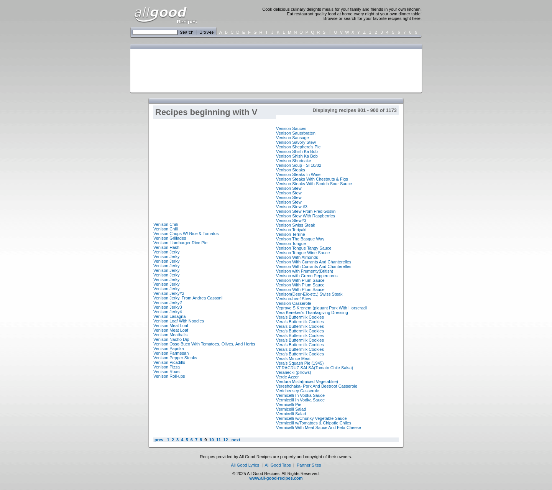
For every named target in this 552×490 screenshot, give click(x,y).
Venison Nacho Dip (171, 339)
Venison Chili (165, 224)
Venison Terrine (290, 234)
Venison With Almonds (297, 257)
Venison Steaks (290, 170)
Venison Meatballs (170, 334)
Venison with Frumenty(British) (304, 271)
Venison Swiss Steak (295, 225)
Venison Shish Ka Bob (297, 151)
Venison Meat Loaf (170, 325)
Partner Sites (309, 465)
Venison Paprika (168, 348)
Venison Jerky (166, 252)
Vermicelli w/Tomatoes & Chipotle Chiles (313, 423)
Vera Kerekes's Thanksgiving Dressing (312, 312)
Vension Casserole (293, 303)
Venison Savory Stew (296, 142)
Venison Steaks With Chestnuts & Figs (312, 179)
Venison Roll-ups (169, 376)
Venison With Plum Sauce (300, 280)
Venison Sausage (292, 137)
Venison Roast (167, 371)
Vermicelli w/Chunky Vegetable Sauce (311, 418)
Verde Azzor (287, 377)
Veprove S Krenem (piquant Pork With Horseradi (321, 308)
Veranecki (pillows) (293, 372)
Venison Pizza (166, 367)
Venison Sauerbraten (295, 133)
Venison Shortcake (293, 160)
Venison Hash (166, 247)
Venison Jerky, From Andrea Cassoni (187, 298)
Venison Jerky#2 (168, 293)
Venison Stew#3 (291, 220)
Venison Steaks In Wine (298, 174)
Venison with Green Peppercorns (307, 275)
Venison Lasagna (169, 316)
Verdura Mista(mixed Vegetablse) (307, 381)
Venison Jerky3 (167, 307)
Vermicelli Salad (291, 409)
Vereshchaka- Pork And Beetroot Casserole (316, 386)
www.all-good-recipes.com (276, 478)
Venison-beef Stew (293, 298)
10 (211, 439)
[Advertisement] (274, 70)
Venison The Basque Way (300, 239)
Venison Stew (289, 188)
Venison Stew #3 (291, 206)
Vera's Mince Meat (293, 358)
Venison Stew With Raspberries (305, 216)
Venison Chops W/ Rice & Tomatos (186, 233)
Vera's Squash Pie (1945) (300, 363)
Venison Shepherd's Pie (298, 147)
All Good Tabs (278, 465)
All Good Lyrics (245, 465)
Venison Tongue (291, 243)
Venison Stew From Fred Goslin (305, 211)
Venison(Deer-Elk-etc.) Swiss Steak (309, 294)
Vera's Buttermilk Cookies (300, 317)
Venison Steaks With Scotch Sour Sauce (314, 183)
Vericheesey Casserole (297, 390)
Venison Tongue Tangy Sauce (304, 248)
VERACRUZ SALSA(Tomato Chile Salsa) (314, 367)
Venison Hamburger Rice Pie (180, 242)
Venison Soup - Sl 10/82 (298, 165)
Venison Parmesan (171, 353)
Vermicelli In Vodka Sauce (300, 395)
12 (225, 439)
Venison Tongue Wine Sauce (303, 252)
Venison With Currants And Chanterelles (313, 262)
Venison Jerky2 (167, 302)
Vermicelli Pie (288, 404)
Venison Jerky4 (167, 311)
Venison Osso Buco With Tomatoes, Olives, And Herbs (204, 344)
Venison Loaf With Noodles (178, 321)
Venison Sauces (291, 128)
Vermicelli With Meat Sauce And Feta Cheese (318, 427)
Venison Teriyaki (291, 229)
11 (218, 439)
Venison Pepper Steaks (175, 357)
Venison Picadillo (169, 362)
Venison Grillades (169, 238)
